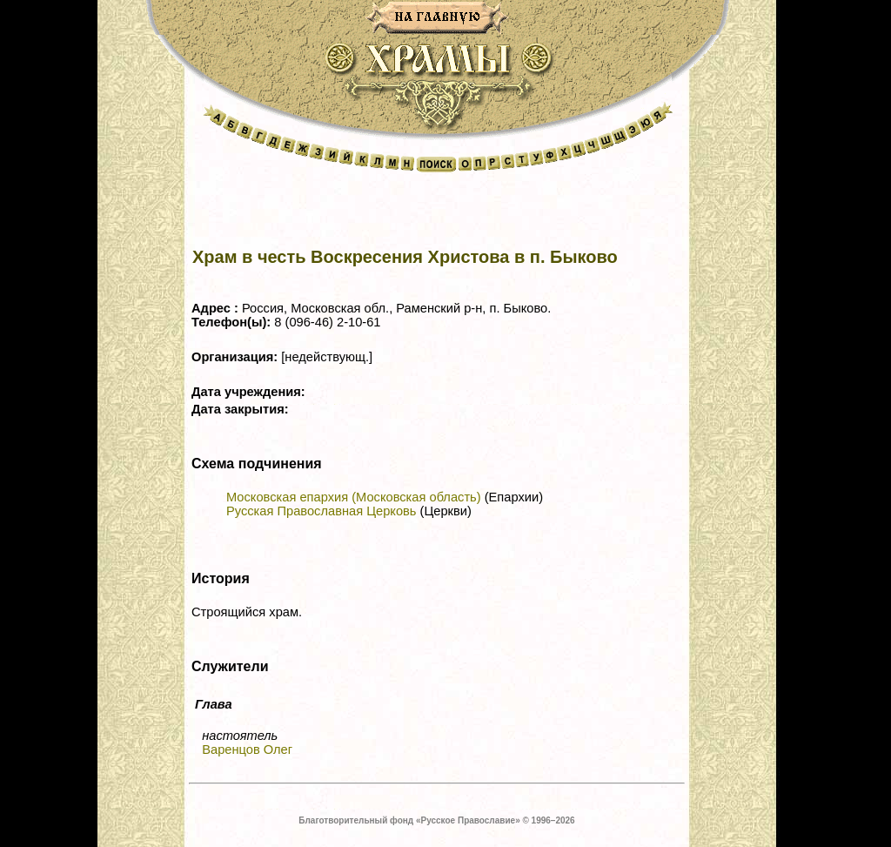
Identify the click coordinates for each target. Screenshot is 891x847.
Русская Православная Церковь (321, 511)
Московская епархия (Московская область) (353, 497)
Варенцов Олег (247, 749)
